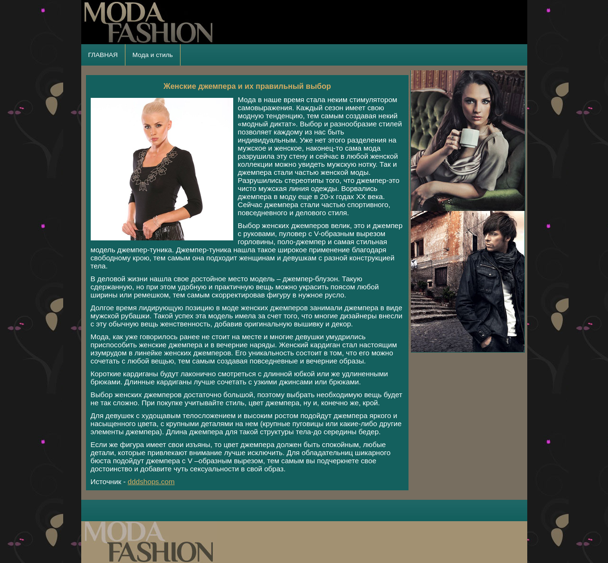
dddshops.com (151, 481)
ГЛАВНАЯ (103, 54)
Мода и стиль (153, 54)
